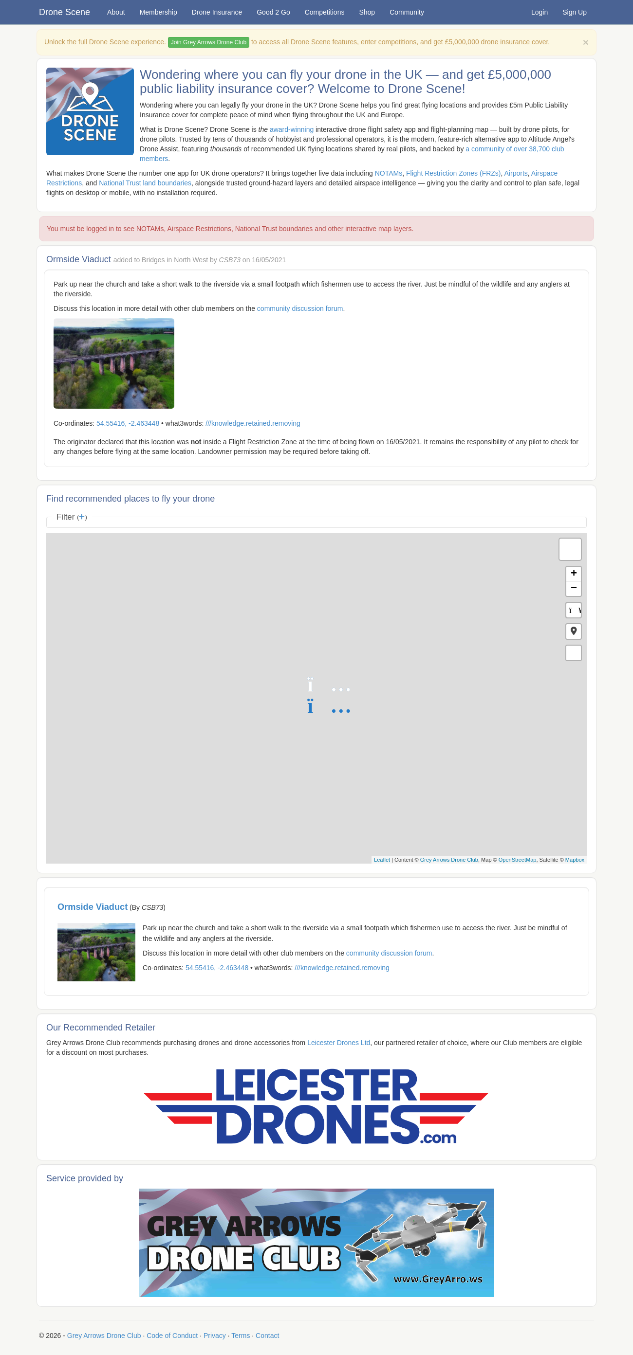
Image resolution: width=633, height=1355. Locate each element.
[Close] (586, 42)
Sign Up (574, 12)
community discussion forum (300, 308)
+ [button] (574, 574)
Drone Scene (64, 12)
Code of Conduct (172, 1335)
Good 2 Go (273, 12)
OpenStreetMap (518, 860)
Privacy (215, 1335)
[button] (573, 631)
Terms (240, 1335)
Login (539, 12)
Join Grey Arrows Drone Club (208, 42)
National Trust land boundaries (145, 183)
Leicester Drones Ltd (338, 1043)
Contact (267, 1335)
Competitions (325, 12)
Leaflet (382, 860)
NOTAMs (389, 173)
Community (407, 12)
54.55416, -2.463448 (127, 423)
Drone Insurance (217, 12)
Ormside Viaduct (92, 907)
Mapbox (574, 860)
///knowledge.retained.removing (252, 423)
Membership (158, 12)
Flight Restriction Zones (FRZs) (453, 173)
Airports (516, 173)
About (116, 12)
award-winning (292, 129)
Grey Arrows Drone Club (449, 860)
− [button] (574, 588)
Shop (367, 12)
